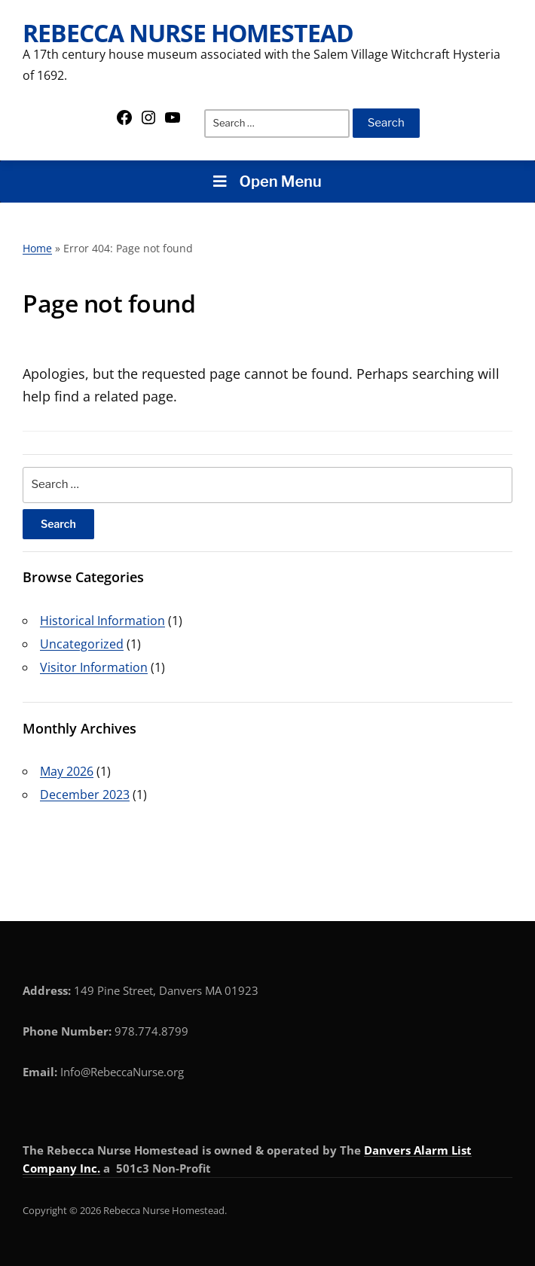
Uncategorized (82, 644)
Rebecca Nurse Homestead (188, 33)
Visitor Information (94, 667)
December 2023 (85, 794)
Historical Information (102, 620)
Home (37, 248)
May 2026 (66, 771)
